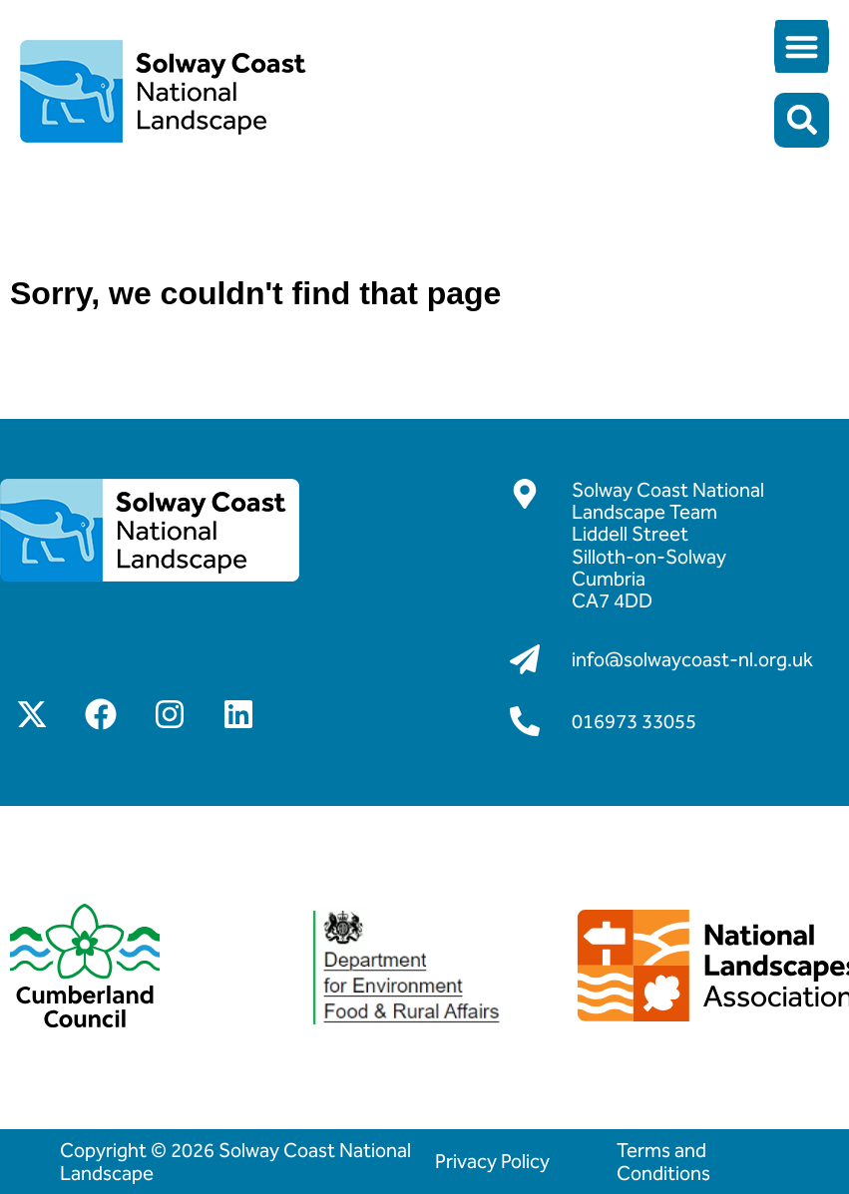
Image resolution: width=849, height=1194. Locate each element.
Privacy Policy (492, 1161)
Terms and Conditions (663, 1161)
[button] (801, 46)
